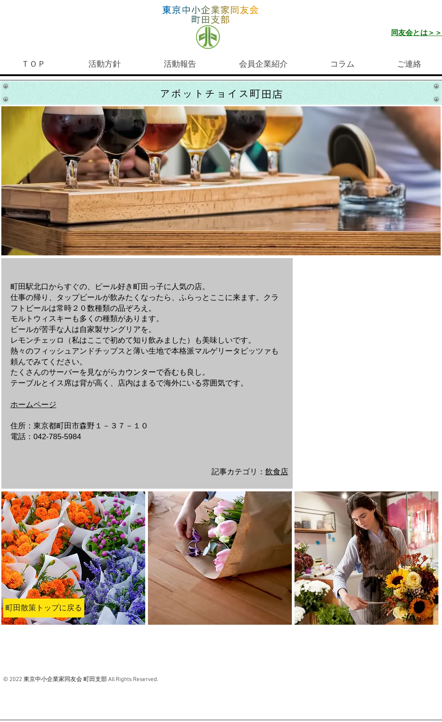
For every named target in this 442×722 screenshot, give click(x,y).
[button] (73, 558)
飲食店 (276, 472)
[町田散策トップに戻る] (43, 608)
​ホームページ (33, 404)
